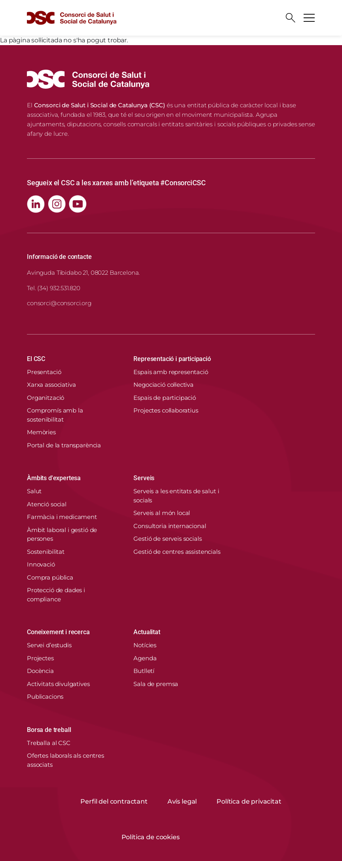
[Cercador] (290, 18)
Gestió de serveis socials (167, 538)
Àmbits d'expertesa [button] (54, 478)
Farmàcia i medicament (62, 517)
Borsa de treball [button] (49, 730)
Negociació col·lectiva (163, 384)
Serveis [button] (143, 478)
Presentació (44, 372)
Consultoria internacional (169, 526)
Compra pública (50, 577)
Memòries (41, 432)
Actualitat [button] (146, 632)
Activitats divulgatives (58, 684)
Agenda (144, 658)
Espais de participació (164, 397)
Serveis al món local (161, 513)
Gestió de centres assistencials (176, 551)
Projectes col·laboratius (165, 410)
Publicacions (45, 696)
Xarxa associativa (51, 384)
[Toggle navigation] (309, 17)
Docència (40, 671)
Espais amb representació (170, 372)
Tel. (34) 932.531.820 (53, 288)
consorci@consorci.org (59, 303)
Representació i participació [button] (172, 359)
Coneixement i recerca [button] (58, 632)
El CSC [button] (36, 359)
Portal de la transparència (64, 445)
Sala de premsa (155, 684)
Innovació (41, 564)
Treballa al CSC (48, 743)
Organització (45, 397)
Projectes (40, 658)
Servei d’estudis (49, 645)
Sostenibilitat (46, 551)
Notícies (144, 645)
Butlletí (143, 671)
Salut (34, 491)
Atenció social (46, 504)
